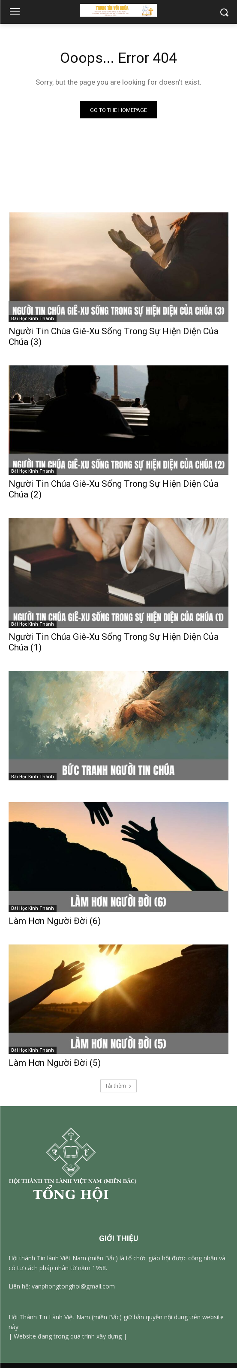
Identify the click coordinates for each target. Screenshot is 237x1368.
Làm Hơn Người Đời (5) (55, 1063)
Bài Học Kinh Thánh (32, 318)
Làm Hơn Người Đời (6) (55, 921)
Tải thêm (118, 1085)
